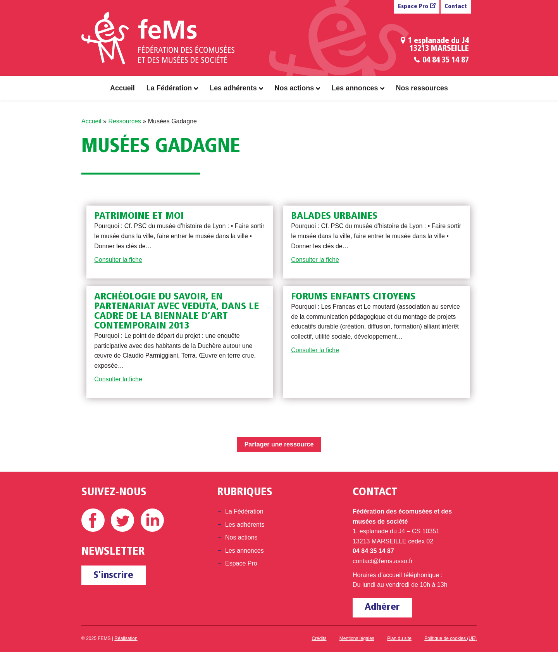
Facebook (93, 520)
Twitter (122, 520)
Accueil (122, 88)
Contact (455, 7)
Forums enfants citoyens (353, 297)
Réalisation (125, 638)
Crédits (319, 638)
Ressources (124, 121)
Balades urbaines (334, 216)
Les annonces (355, 88)
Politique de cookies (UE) (450, 638)
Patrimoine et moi (139, 216)
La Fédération (169, 88)
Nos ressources (422, 88)
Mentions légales (356, 638)
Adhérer (382, 607)
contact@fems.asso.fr (383, 561)
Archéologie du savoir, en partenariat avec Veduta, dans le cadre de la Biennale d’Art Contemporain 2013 (176, 311)
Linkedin (152, 520)
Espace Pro (413, 7)
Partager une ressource (279, 444)
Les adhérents (233, 88)
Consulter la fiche (118, 259)
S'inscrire (113, 575)
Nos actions (294, 88)
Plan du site (399, 638)
